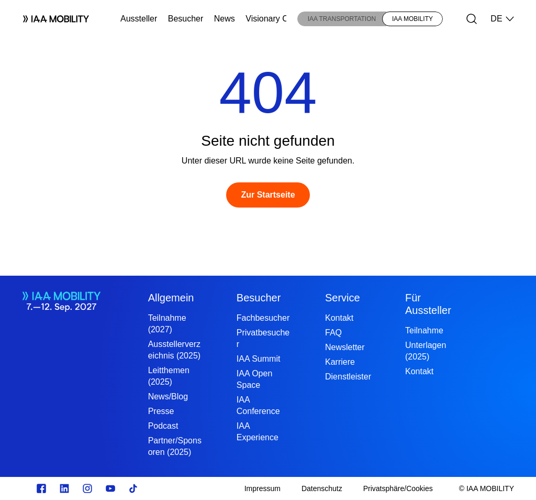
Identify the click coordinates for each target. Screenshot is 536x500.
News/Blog (168, 396)
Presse (161, 411)
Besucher (186, 18)
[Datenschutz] (322, 488)
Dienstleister (348, 376)
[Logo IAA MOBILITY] (52, 19)
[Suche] (471, 18)
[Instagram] (87, 488)
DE (502, 19)
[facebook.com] (41, 488)
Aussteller (138, 18)
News (224, 18)
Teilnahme (424, 330)
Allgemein (171, 297)
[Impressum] (262, 488)
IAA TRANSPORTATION (342, 19)
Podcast (163, 425)
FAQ (333, 332)
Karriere (340, 361)
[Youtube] (110, 488)
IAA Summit (259, 358)
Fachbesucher (263, 317)
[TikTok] (133, 488)
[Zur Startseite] (267, 195)
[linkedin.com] (64, 488)
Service (342, 297)
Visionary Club (272, 18)
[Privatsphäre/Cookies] (398, 488)
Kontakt (339, 317)
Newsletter (345, 347)
